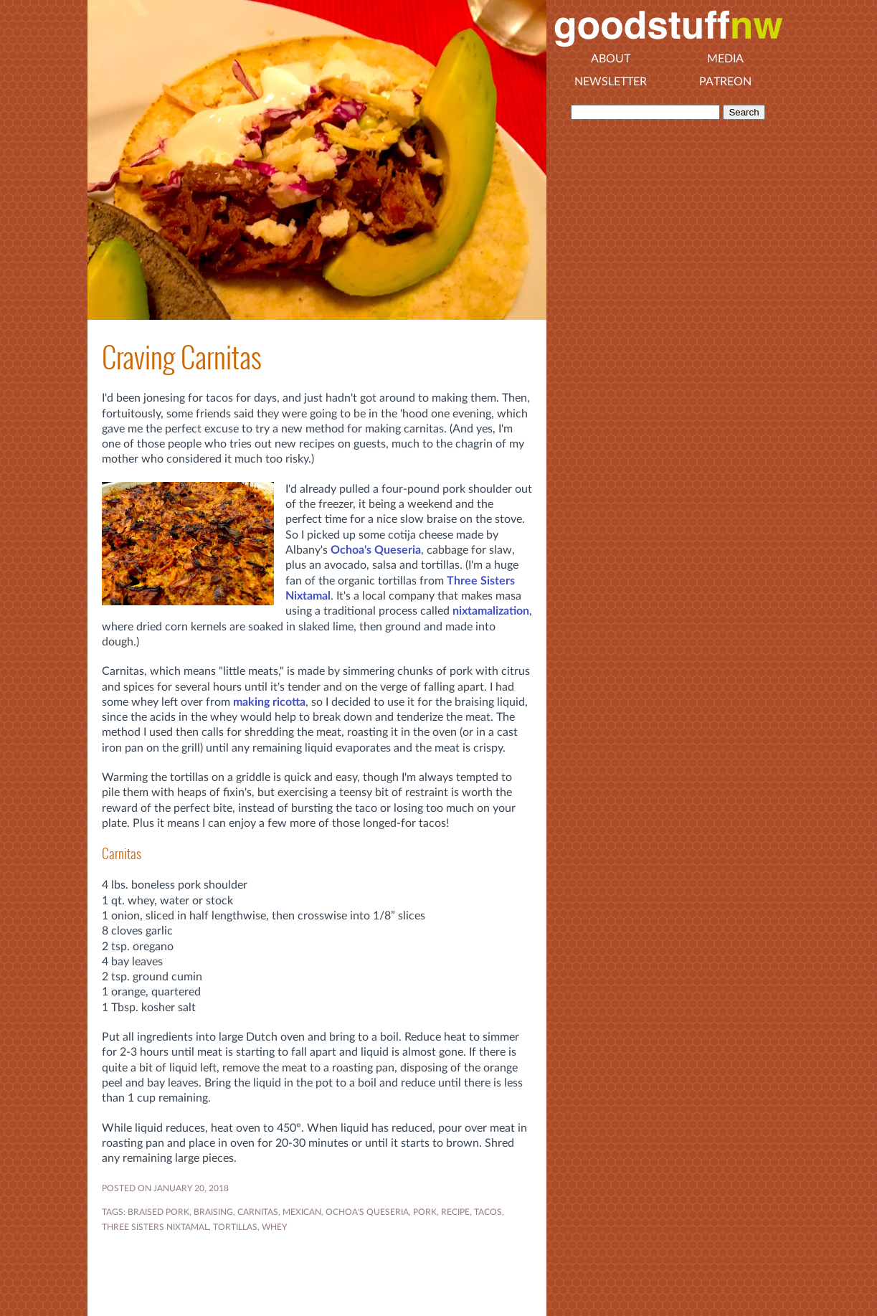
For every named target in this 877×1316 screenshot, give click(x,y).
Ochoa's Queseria (376, 550)
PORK (425, 1212)
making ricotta (269, 702)
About (610, 59)
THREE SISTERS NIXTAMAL (155, 1227)
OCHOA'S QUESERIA (367, 1212)
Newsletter (610, 81)
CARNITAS (257, 1212)
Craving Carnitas (182, 357)
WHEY (274, 1227)
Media (725, 59)
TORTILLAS (235, 1227)
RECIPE (455, 1212)
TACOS (488, 1212)
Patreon (725, 81)
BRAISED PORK (158, 1212)
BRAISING (213, 1212)
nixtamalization (490, 611)
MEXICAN (302, 1212)
